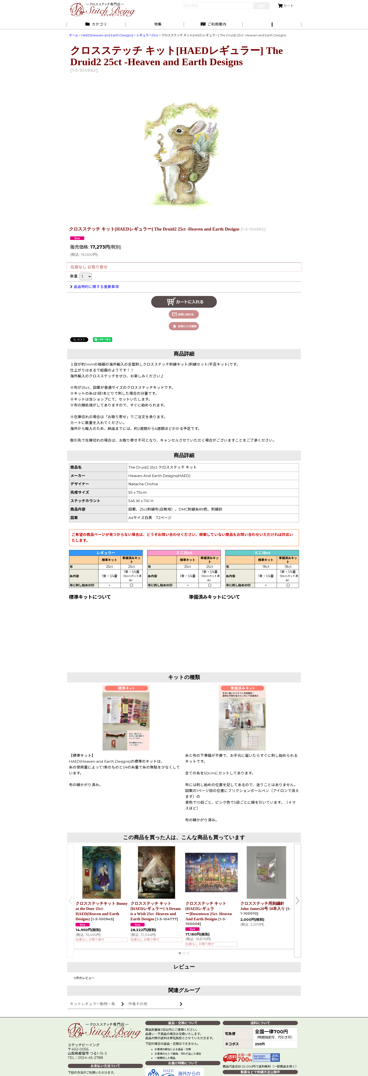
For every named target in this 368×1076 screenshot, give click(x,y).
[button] (272, 24)
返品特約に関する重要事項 (94, 286)
